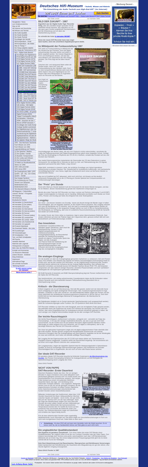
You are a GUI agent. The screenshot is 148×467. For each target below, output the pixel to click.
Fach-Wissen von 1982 (22, 147)
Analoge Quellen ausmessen (26, 127)
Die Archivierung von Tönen (23, 180)
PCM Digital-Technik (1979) (26, 61)
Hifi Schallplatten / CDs (20, 235)
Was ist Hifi (16, 26)
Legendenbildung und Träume (24, 149)
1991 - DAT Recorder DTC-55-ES (30, 94)
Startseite (51, 16)
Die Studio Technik (20, 37)
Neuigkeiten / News (18, 22)
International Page (18, 261)
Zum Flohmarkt (122, 458)
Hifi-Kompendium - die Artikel (24, 44)
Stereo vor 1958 (19, 165)
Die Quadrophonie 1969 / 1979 (24, 171)
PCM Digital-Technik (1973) (26, 59)
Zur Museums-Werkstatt (20, 252)
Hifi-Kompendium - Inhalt (22, 41)
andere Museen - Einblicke (21, 255)
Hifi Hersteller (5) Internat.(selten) (23, 211)
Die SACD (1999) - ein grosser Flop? (28, 112)
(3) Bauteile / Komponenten (23, 156)
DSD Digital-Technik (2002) (26, 107)
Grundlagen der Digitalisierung (27, 55)
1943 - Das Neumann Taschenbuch (26, 143)
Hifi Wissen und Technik (20, 30)
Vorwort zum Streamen (22, 182)
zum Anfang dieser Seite (22, 464)
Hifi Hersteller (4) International (22, 209)
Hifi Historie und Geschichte (21, 28)
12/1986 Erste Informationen (28, 72)
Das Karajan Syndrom (21, 178)
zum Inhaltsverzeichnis (20, 24)
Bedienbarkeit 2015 (21, 187)
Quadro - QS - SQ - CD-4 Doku (25, 174)
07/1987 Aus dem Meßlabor (28, 87)
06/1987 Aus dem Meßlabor (28, 83)
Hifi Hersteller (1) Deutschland (22, 202)
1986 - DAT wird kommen (27, 70)
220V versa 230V (20, 169)
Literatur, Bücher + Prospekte (22, 193)
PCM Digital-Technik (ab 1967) (27, 57)
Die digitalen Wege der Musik (26, 140)
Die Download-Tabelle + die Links (23, 228)
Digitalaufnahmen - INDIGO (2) (27, 138)
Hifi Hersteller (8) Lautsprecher (22, 217)
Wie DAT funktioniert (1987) (28, 66)
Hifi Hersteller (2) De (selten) (22, 205)
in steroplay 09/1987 (62, 36)
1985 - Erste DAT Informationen (29, 68)
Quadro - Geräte (20, 176)
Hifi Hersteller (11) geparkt (21, 224)
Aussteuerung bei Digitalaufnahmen (28, 133)
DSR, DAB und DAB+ (21, 167)
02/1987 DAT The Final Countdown (31, 79)
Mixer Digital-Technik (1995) (26, 103)
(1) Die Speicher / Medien (23, 151)
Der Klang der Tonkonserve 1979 (25, 50)
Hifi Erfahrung (17, 198)
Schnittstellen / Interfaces (25, 118)
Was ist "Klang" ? (20, 46)
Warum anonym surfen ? (24, 272)
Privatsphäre (96, 458)
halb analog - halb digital (25, 105)
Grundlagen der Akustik (22, 39)
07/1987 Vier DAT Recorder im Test (31, 85)
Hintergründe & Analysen (20, 246)
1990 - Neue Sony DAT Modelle (29, 98)
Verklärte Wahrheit (18, 241)
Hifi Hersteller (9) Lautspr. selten (23, 220)
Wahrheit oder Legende (20, 244)
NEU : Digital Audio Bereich (23, 52)
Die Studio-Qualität (20, 35)
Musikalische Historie (19, 200)
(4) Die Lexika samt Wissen (23, 158)
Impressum (16, 259)
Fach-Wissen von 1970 (22, 145)
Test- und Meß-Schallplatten (21, 237)
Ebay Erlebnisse (17, 257)
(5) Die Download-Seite (22, 160)
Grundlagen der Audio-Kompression (28, 125)
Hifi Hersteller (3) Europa (20, 207)
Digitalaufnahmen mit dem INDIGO (28, 136)
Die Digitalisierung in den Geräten (28, 129)
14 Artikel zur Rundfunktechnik (24, 162)
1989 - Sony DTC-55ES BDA (28, 96)
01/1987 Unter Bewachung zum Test (31, 76)
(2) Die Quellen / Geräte (22, 154)
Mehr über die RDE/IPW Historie (23, 248)
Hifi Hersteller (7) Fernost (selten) (23, 215)
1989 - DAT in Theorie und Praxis (30, 100)
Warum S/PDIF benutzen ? (26, 123)
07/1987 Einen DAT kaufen (28, 89)
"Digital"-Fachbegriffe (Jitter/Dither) (28, 116)
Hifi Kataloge (16, 196)
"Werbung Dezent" (18, 266)
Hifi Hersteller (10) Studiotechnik (23, 222)
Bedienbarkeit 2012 (21, 185)
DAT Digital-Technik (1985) (26, 63)
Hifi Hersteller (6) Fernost (20, 213)
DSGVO (88, 458)
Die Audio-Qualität (20, 33)
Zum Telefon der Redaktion (109, 458)
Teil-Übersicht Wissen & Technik (25, 189)
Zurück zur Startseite (27, 458)
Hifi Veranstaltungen (19, 233)
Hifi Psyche (16, 239)
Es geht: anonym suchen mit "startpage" (24, 269)
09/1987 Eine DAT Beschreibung (30, 74)
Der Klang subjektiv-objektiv (23, 48)
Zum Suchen (102, 13)
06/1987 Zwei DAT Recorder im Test (31, 81)
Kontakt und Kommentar (20, 250)
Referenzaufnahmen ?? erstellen (28, 131)
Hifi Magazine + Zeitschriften (22, 191)
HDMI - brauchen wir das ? (26, 120)
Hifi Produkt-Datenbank (20, 226)
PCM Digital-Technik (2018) (26, 109)
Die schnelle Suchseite (20, 264)
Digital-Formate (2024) (24, 114)
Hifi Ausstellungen (18, 231)
